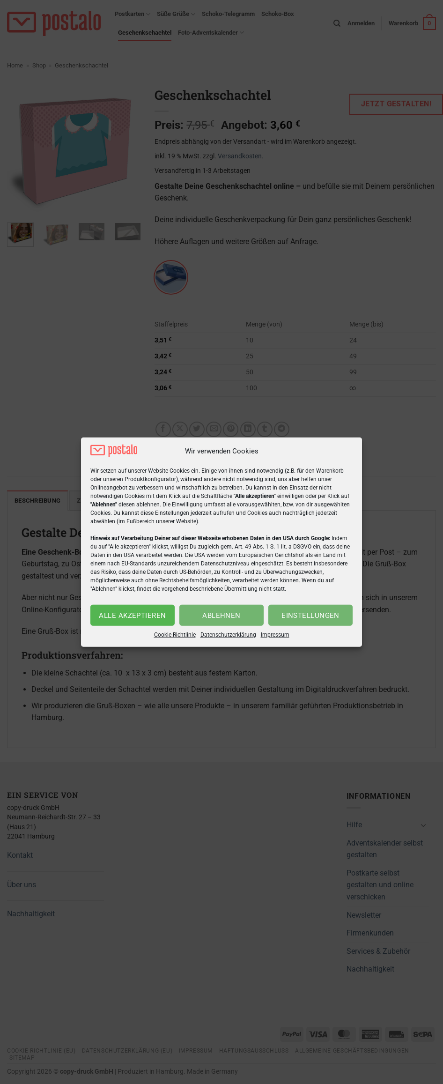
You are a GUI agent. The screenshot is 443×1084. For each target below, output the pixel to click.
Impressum (275, 634)
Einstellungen (310, 615)
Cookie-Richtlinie (175, 634)
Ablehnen (221, 615)
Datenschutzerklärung (228, 634)
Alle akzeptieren (132, 615)
